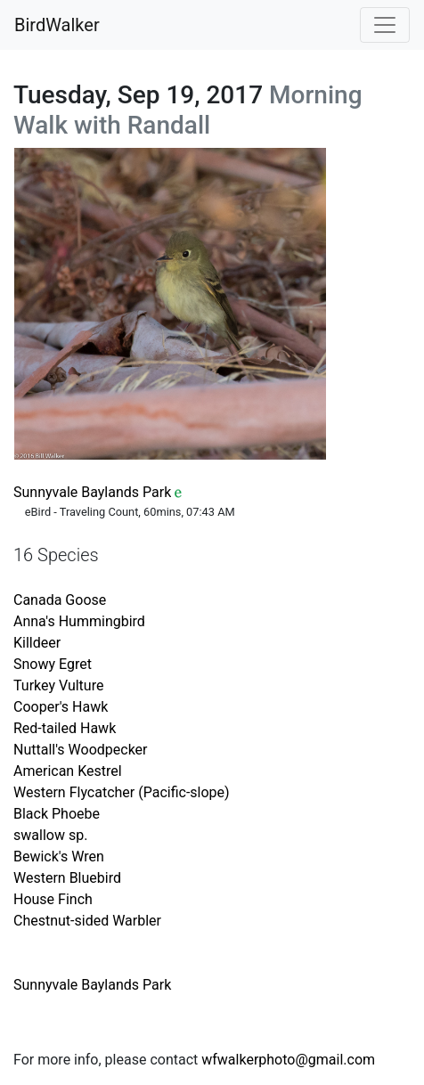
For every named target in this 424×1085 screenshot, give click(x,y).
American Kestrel (67, 771)
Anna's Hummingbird (79, 621)
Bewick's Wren (58, 856)
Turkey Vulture (58, 685)
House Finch (53, 899)
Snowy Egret (52, 664)
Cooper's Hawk (60, 706)
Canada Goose (59, 599)
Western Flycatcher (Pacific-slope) (121, 792)
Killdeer (37, 642)
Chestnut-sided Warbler (87, 920)
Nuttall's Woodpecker (80, 749)
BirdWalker (57, 25)
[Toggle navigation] (385, 25)
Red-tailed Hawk (64, 728)
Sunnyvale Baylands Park (92, 492)
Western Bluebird (67, 877)
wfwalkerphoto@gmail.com (288, 1059)
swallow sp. (50, 835)
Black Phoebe (56, 813)
